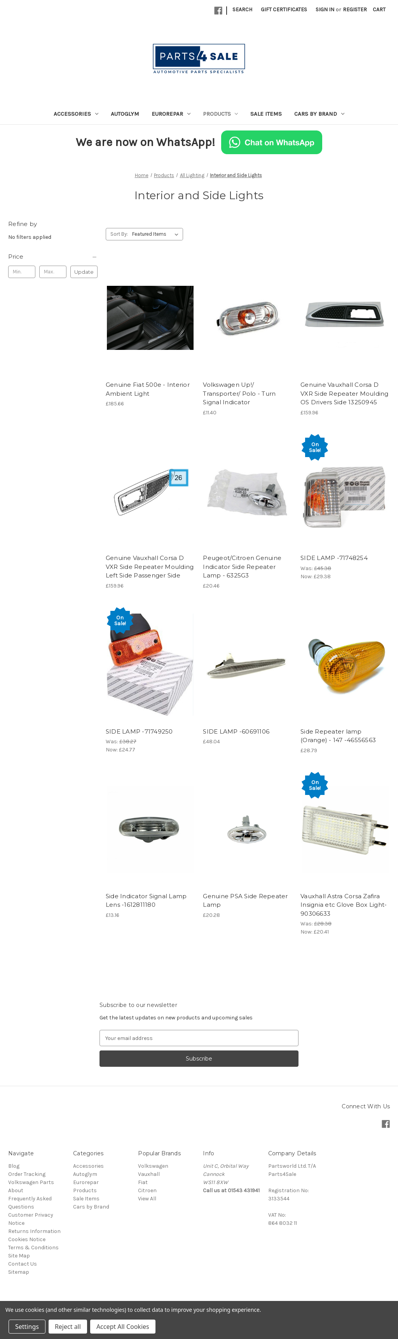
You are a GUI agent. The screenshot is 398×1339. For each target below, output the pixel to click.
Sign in (325, 9)
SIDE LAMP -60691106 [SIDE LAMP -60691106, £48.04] (236, 731)
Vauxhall (149, 1174)
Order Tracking (26, 1174)
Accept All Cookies (122, 1326)
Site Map (19, 1255)
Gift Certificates (284, 9)
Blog (13, 1166)
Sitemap (18, 1272)
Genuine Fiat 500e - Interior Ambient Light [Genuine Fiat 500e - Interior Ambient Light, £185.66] (148, 389)
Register (355, 9)
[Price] (53, 256)
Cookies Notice (26, 1239)
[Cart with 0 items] (379, 9)
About (15, 1190)
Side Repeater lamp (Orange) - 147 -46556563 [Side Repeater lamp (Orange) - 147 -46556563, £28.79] (338, 736)
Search (242, 9)
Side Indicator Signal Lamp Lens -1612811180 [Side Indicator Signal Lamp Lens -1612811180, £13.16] (146, 900)
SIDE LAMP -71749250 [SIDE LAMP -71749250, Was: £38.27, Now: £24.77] (139, 731)
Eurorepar (171, 113)
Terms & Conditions (33, 1247)
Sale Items (266, 113)
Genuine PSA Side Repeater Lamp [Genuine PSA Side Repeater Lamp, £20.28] (245, 900)
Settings (27, 1326)
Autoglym (125, 113)
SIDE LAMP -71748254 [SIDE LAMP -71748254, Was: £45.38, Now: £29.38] (334, 558)
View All (147, 1198)
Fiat (143, 1182)
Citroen (147, 1190)
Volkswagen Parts (31, 1182)
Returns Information (34, 1231)
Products (220, 113)
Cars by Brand (319, 113)
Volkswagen (153, 1166)
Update (84, 272)
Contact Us (22, 1264)
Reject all (68, 1326)
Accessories (76, 113)
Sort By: (119, 234)
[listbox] (157, 234)
